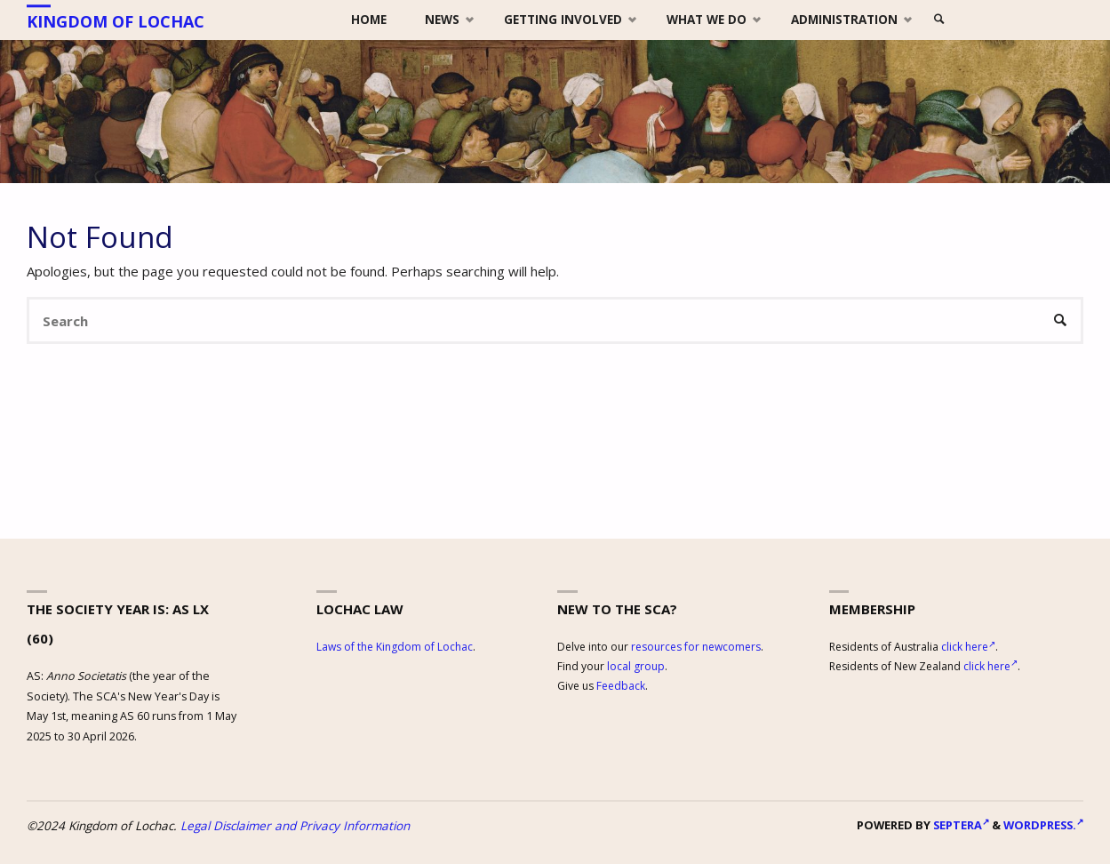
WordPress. (1043, 825)
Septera (959, 825)
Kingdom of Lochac (115, 21)
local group (636, 666)
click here (968, 646)
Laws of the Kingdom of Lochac (394, 646)
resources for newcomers (696, 646)
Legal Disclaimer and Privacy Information (295, 826)
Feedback (620, 685)
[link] (939, 20)
